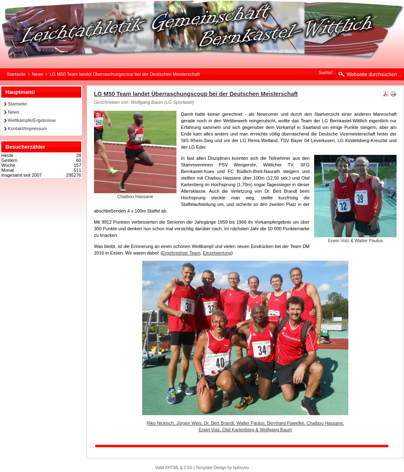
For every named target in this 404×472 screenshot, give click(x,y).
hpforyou (241, 467)
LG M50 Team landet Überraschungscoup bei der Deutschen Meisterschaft (196, 94)
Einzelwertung (217, 252)
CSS (188, 467)
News (38, 74)
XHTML (172, 467)
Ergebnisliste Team (181, 252)
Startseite (16, 74)
